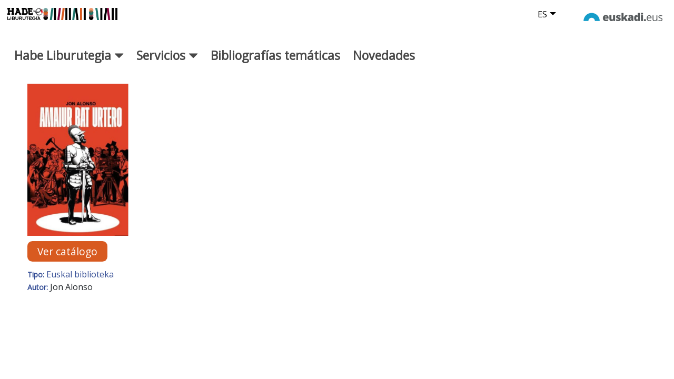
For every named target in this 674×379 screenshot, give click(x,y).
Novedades (384, 62)
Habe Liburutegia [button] (69, 62)
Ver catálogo (67, 259)
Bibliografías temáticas (275, 62)
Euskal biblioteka (80, 281)
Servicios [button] (167, 62)
